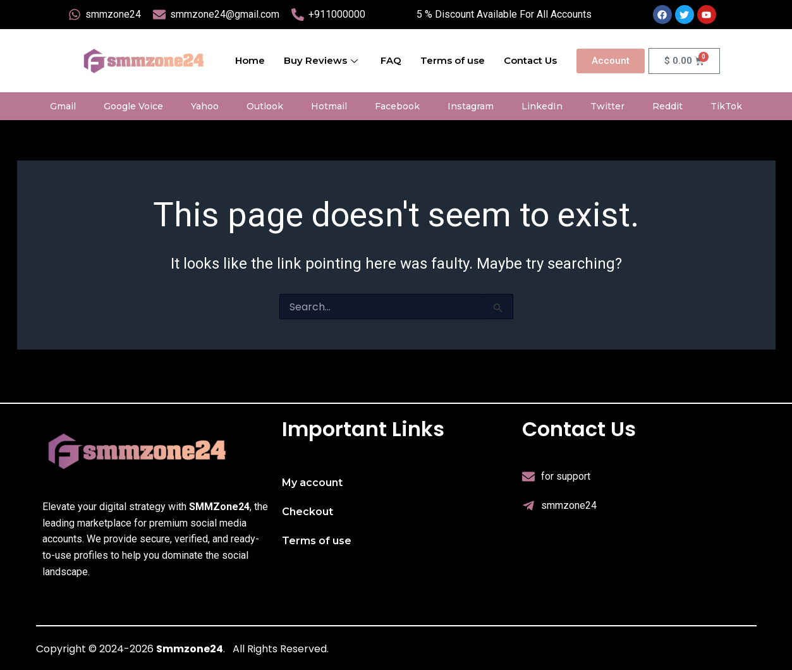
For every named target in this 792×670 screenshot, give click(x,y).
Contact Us (530, 60)
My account (312, 483)
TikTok (726, 106)
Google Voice (133, 106)
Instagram (471, 106)
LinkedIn (542, 106)
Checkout (307, 512)
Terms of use (452, 60)
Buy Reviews (321, 60)
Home (250, 60)
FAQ (391, 60)
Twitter (607, 106)
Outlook (265, 106)
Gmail (63, 106)
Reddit (667, 106)
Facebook (397, 106)
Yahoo (205, 106)
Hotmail (329, 106)
